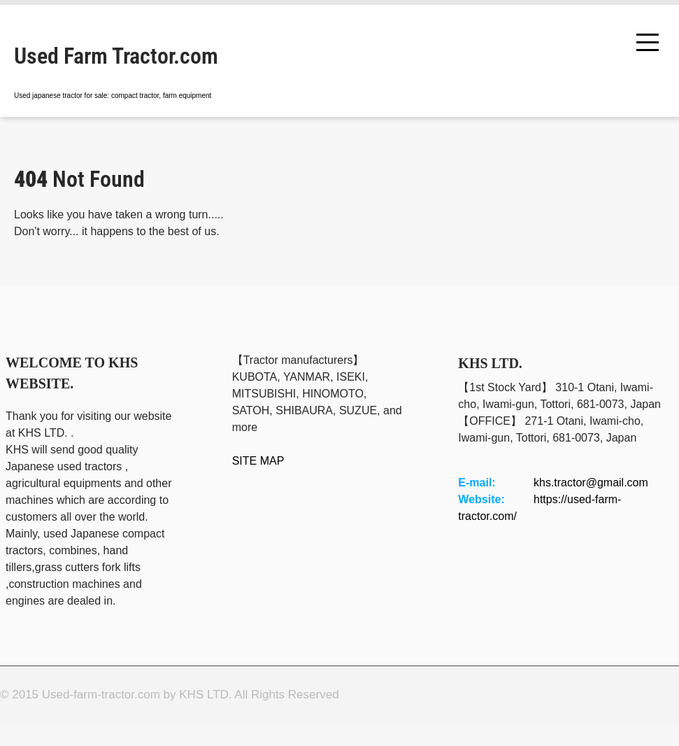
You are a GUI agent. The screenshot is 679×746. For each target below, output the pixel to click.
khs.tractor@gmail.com (591, 482)
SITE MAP (258, 461)
